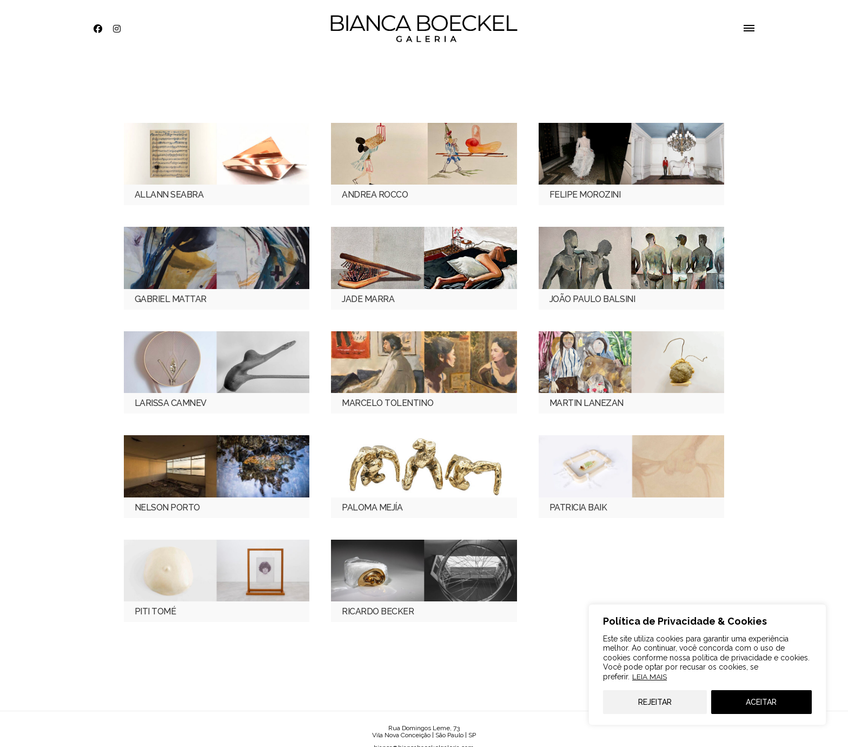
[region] (707, 664)
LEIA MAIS (649, 676)
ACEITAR (761, 702)
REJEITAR (655, 702)
